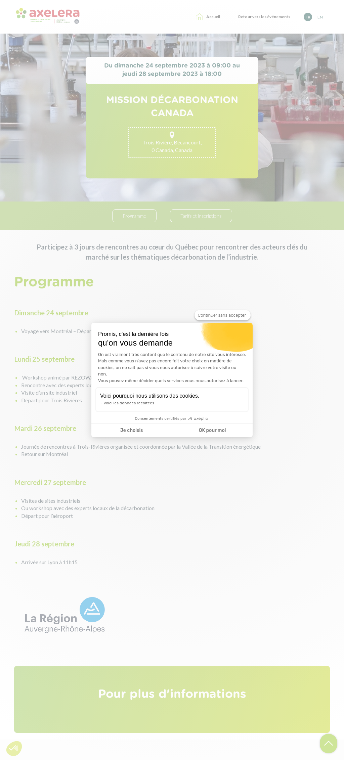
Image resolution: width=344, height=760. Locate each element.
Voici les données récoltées (128, 403)
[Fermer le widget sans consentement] (223, 315)
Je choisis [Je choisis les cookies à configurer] (131, 430)
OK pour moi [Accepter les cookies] (212, 430)
